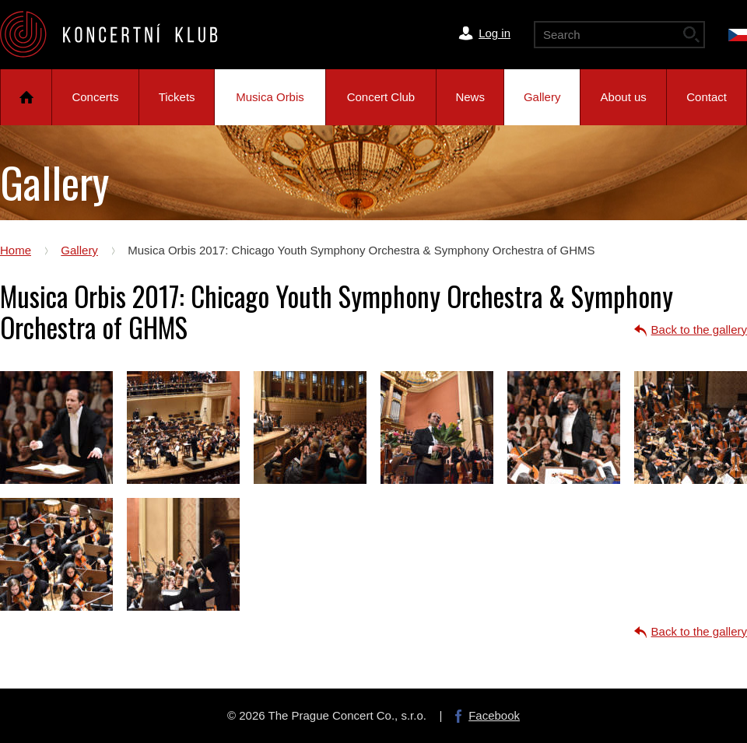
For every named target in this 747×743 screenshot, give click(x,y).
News (470, 96)
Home (26, 97)
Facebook (494, 715)
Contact (706, 96)
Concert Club (381, 96)
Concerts (95, 96)
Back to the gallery (699, 329)
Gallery (542, 96)
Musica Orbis (270, 96)
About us (624, 96)
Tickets (177, 96)
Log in (494, 33)
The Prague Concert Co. (121, 34)
